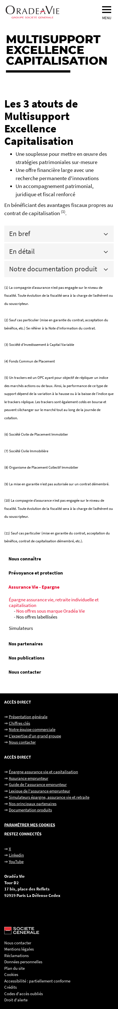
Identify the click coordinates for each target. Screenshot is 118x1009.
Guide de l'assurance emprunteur (38, 784)
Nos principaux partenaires (32, 803)
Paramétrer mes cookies (29, 824)
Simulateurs (21, 628)
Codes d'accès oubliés (23, 993)
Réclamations (16, 955)
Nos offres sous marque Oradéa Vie (50, 611)
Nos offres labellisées (36, 617)
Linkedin (16, 855)
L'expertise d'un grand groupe (35, 736)
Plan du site (14, 968)
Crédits (10, 987)
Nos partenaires (26, 644)
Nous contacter (25, 672)
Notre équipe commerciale (32, 729)
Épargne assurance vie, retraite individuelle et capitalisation (54, 602)
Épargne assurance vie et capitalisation (43, 771)
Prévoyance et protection (36, 573)
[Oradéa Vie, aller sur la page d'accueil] (53, 12)
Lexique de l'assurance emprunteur (39, 791)
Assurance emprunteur (28, 778)
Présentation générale (28, 716)
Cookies (11, 974)
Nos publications (27, 658)
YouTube (16, 861)
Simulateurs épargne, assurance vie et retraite (49, 797)
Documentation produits (30, 810)
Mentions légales (19, 949)
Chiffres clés (19, 723)
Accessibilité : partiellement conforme (37, 981)
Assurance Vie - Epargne (34, 587)
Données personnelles (23, 961)
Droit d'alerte (16, 1000)
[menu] (106, 9)
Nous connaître (25, 559)
